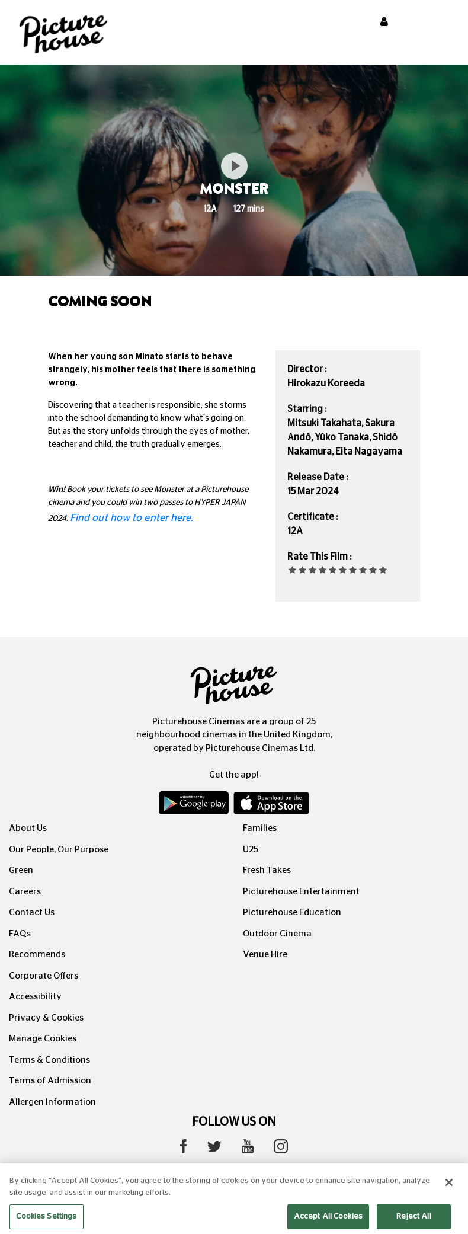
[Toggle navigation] (443, 23)
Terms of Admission (50, 1080)
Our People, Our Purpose (58, 849)
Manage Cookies (42, 1038)
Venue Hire (265, 954)
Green (21, 870)
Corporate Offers (43, 975)
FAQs (20, 933)
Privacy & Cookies (46, 1018)
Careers (25, 891)
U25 (250, 849)
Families (260, 828)
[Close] (449, 1193)
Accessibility (35, 996)
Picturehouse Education (292, 912)
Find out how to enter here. (131, 518)
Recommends (37, 954)
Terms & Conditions (49, 1060)
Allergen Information (52, 1102)
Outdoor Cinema (277, 933)
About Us (28, 828)
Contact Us (32, 912)
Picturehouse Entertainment (301, 891)
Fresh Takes (267, 870)
